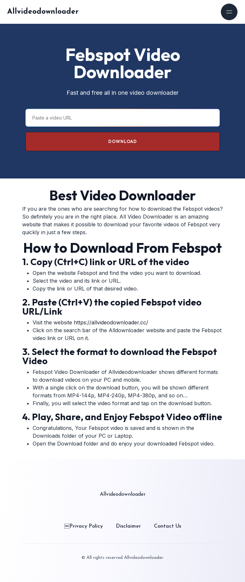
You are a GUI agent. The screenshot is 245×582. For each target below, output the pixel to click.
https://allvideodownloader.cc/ (111, 322)
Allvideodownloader (43, 12)
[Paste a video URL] (123, 117)
